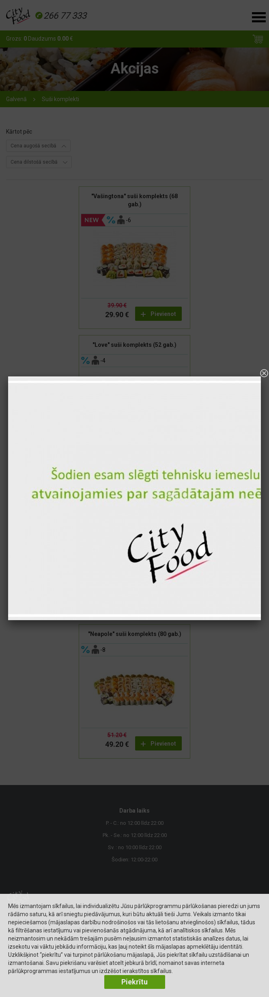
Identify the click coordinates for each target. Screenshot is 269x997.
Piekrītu (134, 982)
